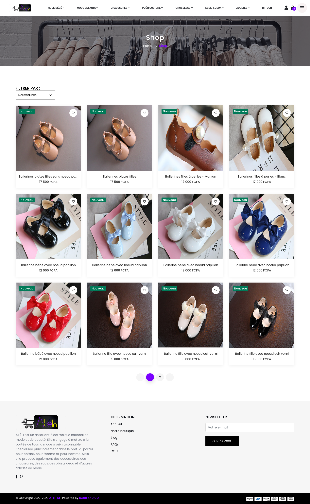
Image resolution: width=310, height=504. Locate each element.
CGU (114, 451)
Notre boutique (122, 431)
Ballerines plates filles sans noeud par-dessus (48, 176)
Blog (114, 437)
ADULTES (243, 8)
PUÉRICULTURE (152, 8)
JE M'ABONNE (222, 440)
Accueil (116, 424)
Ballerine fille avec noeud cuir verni (119, 354)
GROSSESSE (184, 8)
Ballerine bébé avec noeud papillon (48, 265)
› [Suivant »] (169, 377)
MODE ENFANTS (87, 8)
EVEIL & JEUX (214, 8)
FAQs (115, 444)
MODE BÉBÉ (56, 8)
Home (147, 45)
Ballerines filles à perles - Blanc (262, 176)
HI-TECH (267, 8)
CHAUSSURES (120, 8)
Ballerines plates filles (119, 176)
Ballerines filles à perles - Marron (190, 176)
